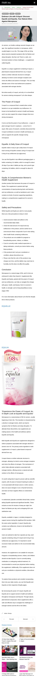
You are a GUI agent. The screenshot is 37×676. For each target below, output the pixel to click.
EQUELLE (6, 306)
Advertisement (5, 13)
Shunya (10, 613)
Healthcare (18, 13)
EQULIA (5, 347)
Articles (12, 13)
